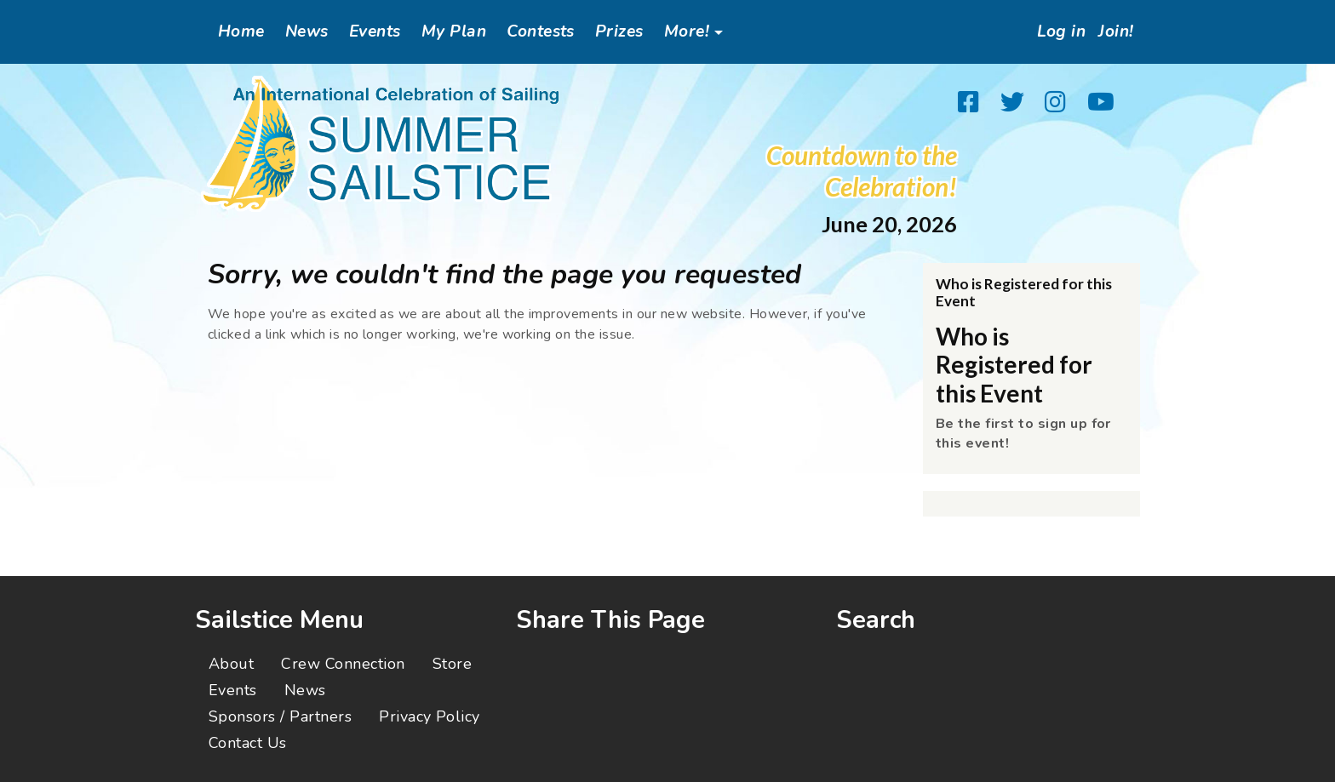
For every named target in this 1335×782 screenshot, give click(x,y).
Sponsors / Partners (280, 716)
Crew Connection (342, 664)
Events (375, 31)
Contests (541, 31)
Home (241, 31)
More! (686, 31)
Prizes (619, 31)
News (307, 31)
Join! (1112, 31)
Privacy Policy (429, 716)
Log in (1049, 31)
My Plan (453, 31)
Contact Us (248, 743)
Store (452, 664)
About (231, 664)
